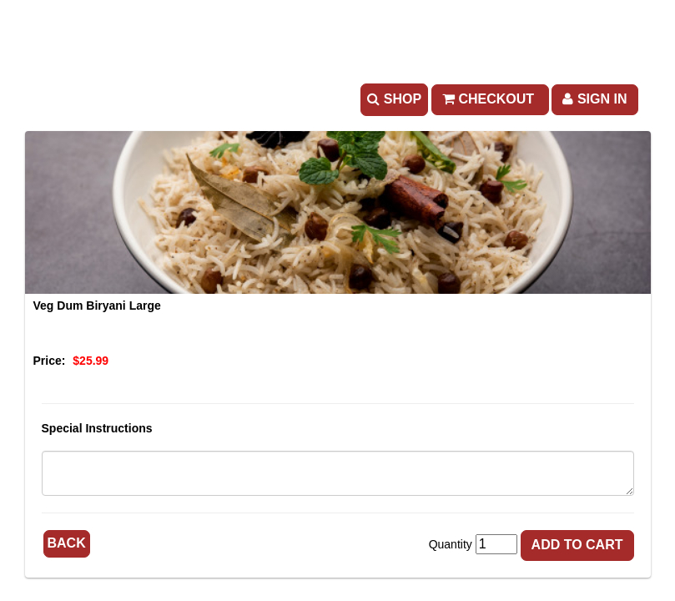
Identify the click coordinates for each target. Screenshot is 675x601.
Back (67, 543)
